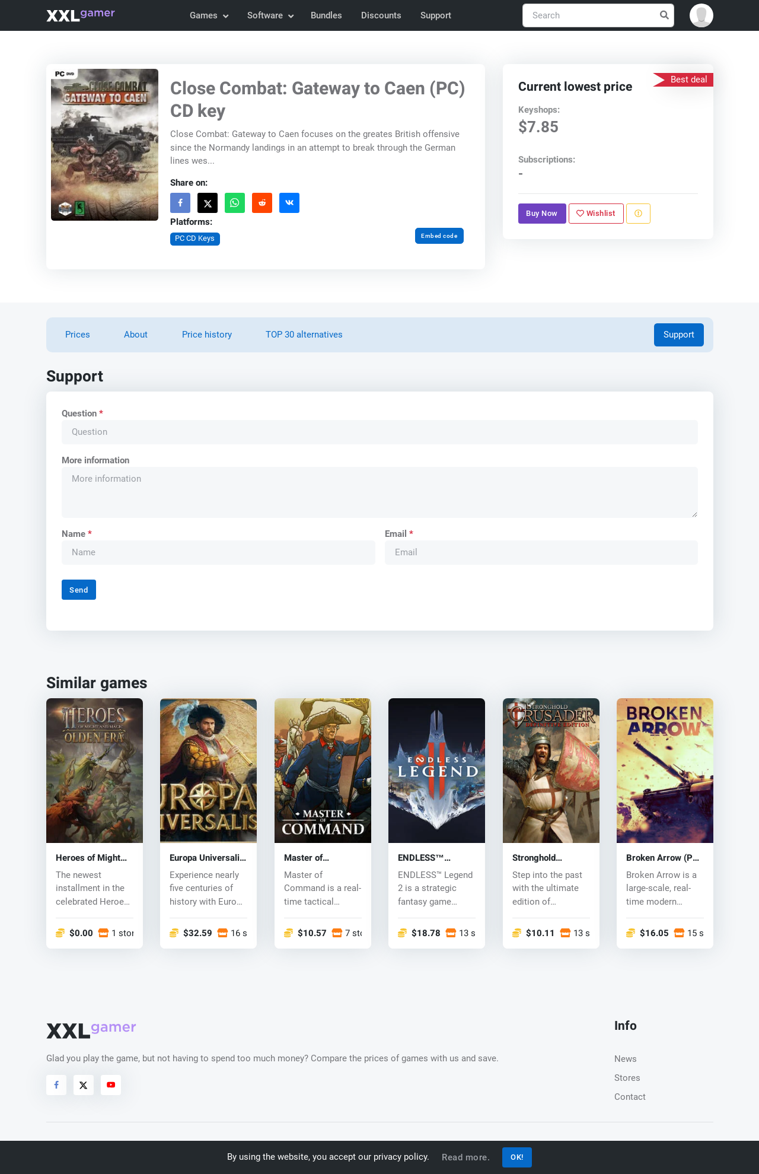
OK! (517, 1157)
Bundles (326, 15)
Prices (77, 334)
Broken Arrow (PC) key (663, 858)
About (136, 334)
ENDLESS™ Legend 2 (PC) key (434, 858)
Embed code (439, 236)
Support (435, 15)
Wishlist (596, 213)
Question (82, 413)
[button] (701, 15)
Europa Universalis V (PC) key (207, 858)
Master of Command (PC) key (322, 858)
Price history (207, 334)
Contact (630, 1097)
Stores (627, 1078)
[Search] (598, 16)
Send (78, 590)
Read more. (466, 1157)
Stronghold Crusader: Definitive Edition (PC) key (545, 858)
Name (76, 534)
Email (398, 534)
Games (208, 15)
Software (269, 15)
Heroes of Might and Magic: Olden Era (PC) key (90, 858)
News (625, 1059)
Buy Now (542, 213)
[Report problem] (638, 213)
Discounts (381, 15)
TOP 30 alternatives (304, 334)
